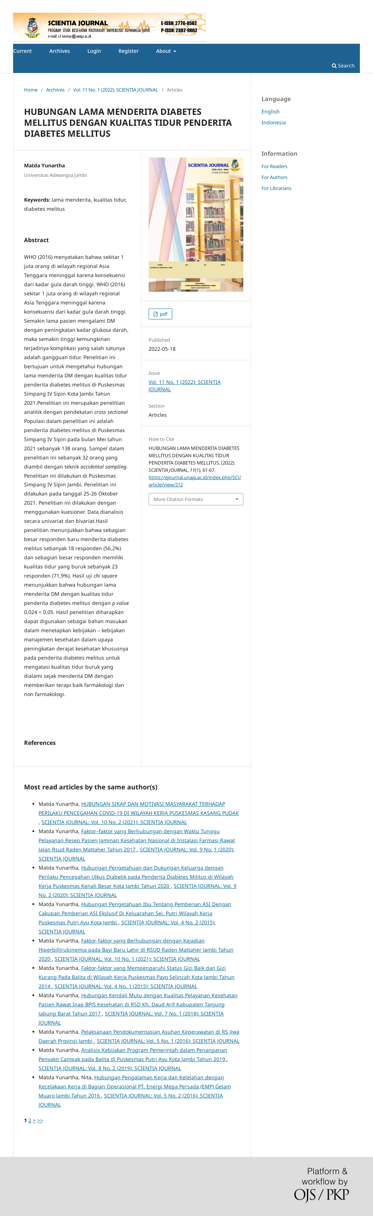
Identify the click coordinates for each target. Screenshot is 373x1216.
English (271, 111)
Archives (59, 50)
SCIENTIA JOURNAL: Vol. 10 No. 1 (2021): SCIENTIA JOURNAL (127, 958)
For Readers (274, 166)
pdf (163, 314)
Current (22, 50)
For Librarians (276, 188)
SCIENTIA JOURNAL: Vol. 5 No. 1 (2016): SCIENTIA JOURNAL (168, 1040)
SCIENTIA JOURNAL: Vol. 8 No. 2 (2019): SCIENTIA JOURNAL (110, 1068)
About (164, 50)
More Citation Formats (178, 499)
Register (128, 50)
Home (31, 89)
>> (40, 1120)
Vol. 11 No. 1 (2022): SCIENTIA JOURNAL (115, 89)
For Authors (274, 177)
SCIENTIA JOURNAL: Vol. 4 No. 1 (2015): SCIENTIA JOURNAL (126, 986)
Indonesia (274, 122)
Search (343, 65)
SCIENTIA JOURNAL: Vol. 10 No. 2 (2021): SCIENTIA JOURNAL (114, 822)
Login (94, 50)
